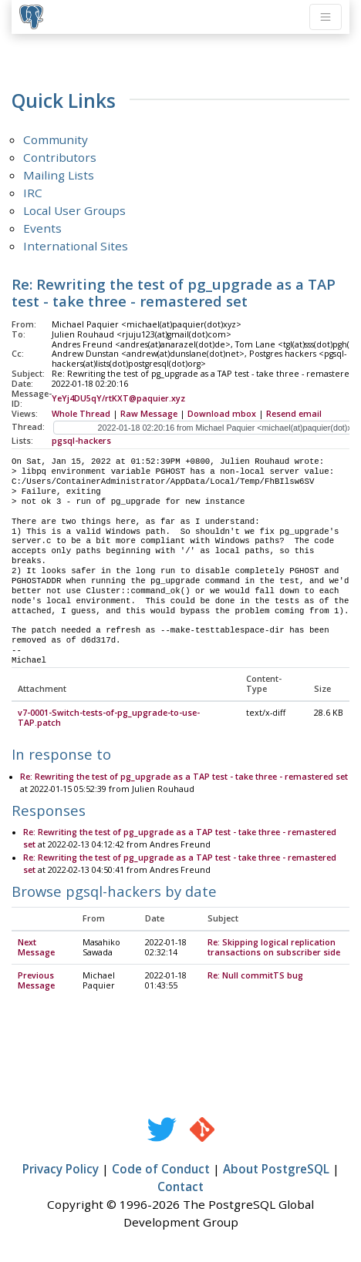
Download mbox (221, 413)
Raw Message (148, 413)
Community (55, 139)
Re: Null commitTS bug (255, 976)
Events (42, 228)
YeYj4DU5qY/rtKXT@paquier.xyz (118, 398)
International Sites (75, 245)
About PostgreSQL (276, 1169)
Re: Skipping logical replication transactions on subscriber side (273, 948)
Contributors (59, 157)
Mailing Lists (58, 175)
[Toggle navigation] (325, 17)
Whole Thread (81, 413)
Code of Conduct (161, 1169)
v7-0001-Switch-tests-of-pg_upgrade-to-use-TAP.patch (109, 718)
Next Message (36, 948)
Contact (180, 1187)
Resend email (294, 413)
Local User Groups (74, 210)
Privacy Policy (60, 1169)
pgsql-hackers (81, 440)
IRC (32, 192)
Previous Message (36, 981)
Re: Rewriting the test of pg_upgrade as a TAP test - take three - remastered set (184, 777)
